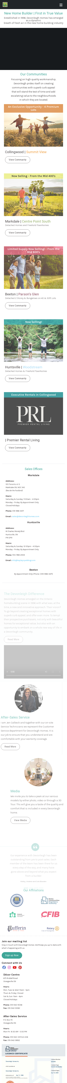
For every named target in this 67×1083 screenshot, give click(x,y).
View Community (18, 159)
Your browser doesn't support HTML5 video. (33, 51)
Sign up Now (12, 955)
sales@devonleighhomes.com (25, 516)
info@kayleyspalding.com (23, 560)
